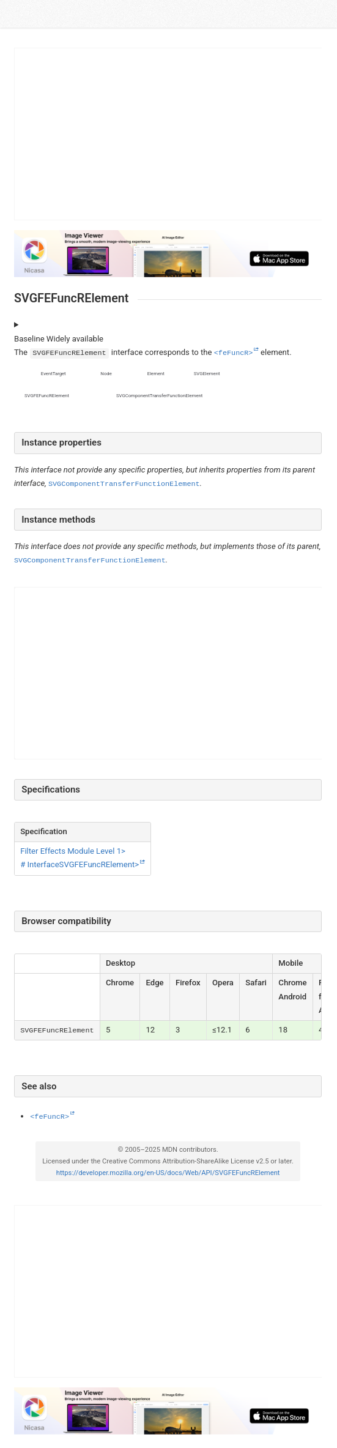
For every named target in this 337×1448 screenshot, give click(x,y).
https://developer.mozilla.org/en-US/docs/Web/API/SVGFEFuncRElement (168, 1173)
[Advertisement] (168, 134)
